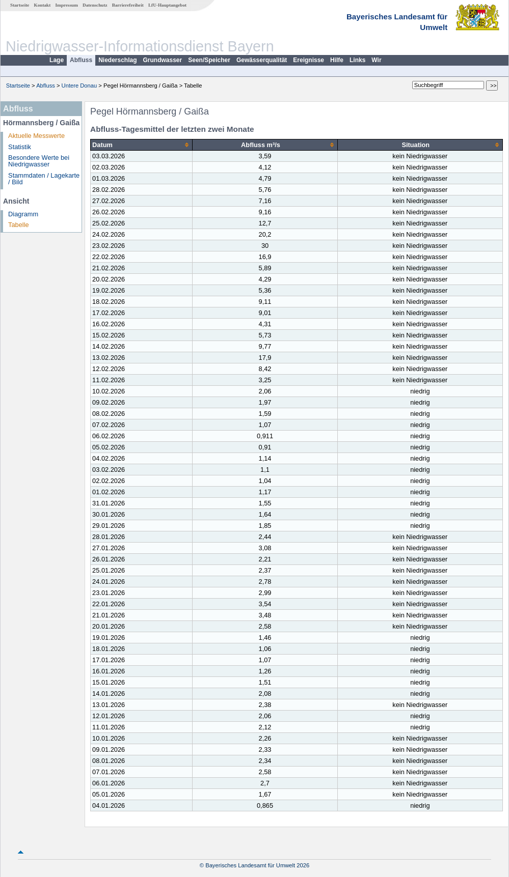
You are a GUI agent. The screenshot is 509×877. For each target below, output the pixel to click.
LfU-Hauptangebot (167, 5)
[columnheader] (142, 145)
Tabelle (18, 225)
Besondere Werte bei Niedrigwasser (38, 161)
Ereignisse (308, 60)
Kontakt (42, 5)
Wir (376, 60)
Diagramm (23, 214)
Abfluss (81, 60)
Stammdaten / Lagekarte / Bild (43, 179)
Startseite (19, 5)
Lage (56, 60)
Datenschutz (95, 5)
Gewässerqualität (261, 60)
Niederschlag (117, 60)
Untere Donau (79, 85)
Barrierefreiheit (128, 5)
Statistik (19, 147)
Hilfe (336, 60)
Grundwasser (162, 60)
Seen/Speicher (209, 60)
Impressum (67, 5)
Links (357, 60)
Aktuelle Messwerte (36, 135)
